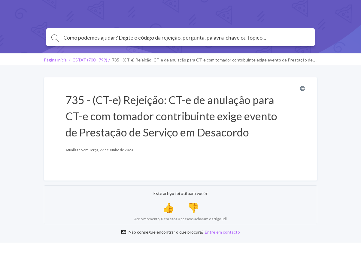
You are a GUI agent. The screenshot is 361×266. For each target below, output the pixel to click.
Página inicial (56, 59)
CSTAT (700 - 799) (89, 59)
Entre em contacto (222, 232)
